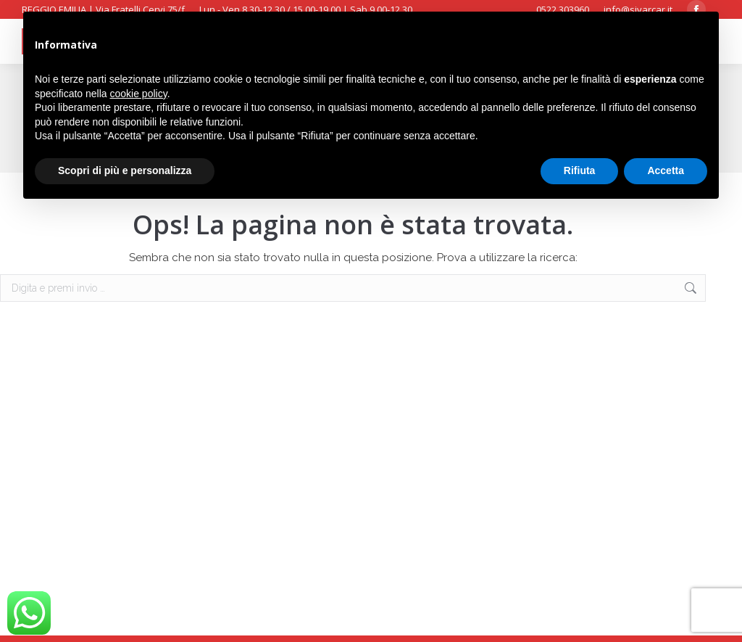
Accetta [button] (665, 170)
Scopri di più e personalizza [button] (124, 170)
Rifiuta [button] (580, 170)
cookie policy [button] (138, 93)
